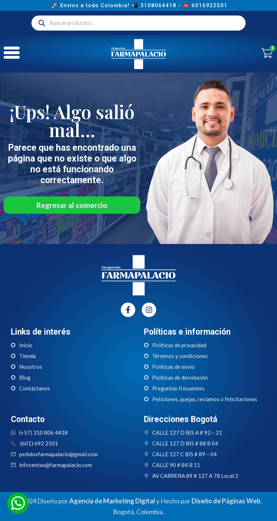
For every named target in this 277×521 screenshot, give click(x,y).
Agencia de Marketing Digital (112, 501)
